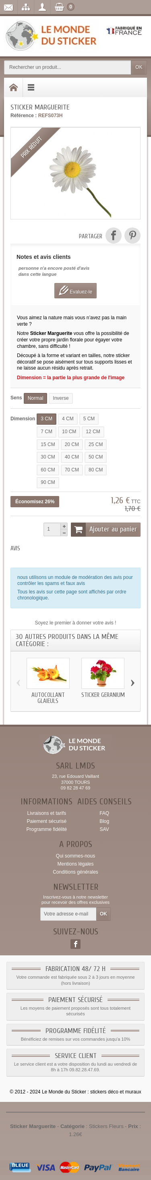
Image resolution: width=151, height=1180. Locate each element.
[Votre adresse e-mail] (68, 914)
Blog (104, 821)
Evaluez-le (75, 290)
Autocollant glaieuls (48, 697)
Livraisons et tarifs (46, 813)
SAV (104, 829)
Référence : (23, 115)
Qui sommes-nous (75, 856)
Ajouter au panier (104, 529)
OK (138, 67)
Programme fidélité (46, 829)
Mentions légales (75, 864)
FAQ (104, 813)
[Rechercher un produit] (67, 67)
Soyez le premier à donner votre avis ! (75, 623)
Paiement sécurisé (46, 821)
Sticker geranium (103, 694)
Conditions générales (75, 872)
